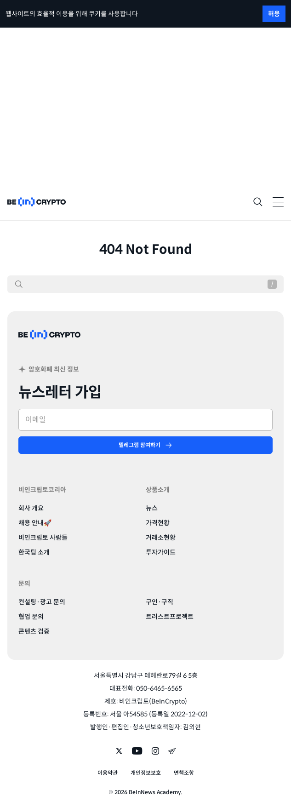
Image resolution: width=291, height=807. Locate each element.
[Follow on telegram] (172, 751)
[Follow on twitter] (119, 751)
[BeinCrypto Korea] (49, 345)
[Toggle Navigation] (278, 201)
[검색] (18, 284)
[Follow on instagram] (155, 751)
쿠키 (95, 14)
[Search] (257, 201)
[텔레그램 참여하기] (145, 445)
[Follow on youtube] (137, 751)
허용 (274, 14)
